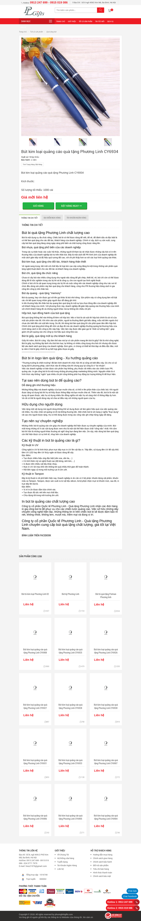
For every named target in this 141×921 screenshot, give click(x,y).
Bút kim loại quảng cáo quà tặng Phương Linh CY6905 (70, 817)
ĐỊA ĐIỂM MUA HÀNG (52, 217)
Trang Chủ (60, 21)
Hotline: (44, 3)
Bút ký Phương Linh (70, 593)
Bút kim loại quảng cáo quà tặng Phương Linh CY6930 (106, 706)
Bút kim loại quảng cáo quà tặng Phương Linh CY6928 (70, 706)
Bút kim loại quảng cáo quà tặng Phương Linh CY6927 (35, 706)
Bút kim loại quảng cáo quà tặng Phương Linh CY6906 (35, 817)
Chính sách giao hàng (102, 858)
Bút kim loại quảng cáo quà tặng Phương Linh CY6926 (106, 651)
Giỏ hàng (38, 205)
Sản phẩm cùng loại (30, 556)
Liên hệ (60, 869)
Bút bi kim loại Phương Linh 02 (35, 593)
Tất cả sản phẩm (85, 21)
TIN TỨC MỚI (99, 21)
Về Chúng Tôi (63, 854)
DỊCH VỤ (110, 21)
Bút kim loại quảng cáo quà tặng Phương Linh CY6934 (69, 151)
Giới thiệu (72, 21)
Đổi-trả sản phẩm (100, 865)
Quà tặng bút (51, 32)
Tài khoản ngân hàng (76, 217)
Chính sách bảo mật (102, 876)
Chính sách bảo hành (102, 861)
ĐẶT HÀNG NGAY (71, 205)
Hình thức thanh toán (102, 872)
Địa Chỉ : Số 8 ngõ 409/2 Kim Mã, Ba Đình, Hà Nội (94, 2)
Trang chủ (23, 32)
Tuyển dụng (62, 861)
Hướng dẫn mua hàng (102, 854)
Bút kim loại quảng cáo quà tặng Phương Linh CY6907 (106, 762)
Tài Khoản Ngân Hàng (67, 865)
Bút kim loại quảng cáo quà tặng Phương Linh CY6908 (35, 651)
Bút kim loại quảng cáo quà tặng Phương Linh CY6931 (35, 762)
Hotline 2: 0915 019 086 (119, 908)
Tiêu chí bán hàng (101, 869)
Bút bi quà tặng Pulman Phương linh (105, 595)
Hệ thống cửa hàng (65, 858)
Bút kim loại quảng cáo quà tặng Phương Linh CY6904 (106, 817)
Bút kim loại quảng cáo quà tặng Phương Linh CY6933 (70, 762)
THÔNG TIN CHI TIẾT (29, 217)
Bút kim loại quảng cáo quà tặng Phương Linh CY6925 (70, 651)
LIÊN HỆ (23, 27)
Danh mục (26, 21)
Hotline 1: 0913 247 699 (119, 902)
